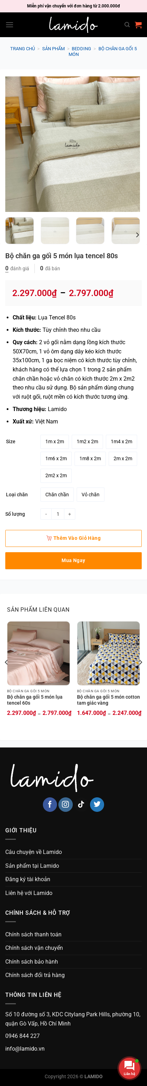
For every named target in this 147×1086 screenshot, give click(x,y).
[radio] (54, 442)
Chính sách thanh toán (33, 934)
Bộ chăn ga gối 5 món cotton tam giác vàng (108, 700)
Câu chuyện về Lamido (33, 852)
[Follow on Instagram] (65, 804)
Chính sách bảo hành (31, 961)
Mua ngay (73, 560)
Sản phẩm (53, 48)
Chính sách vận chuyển (34, 948)
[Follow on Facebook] (50, 804)
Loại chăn (17, 494)
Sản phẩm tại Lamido (32, 865)
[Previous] (6, 676)
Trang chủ (22, 48)
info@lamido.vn (25, 1048)
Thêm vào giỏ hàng (73, 538)
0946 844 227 (22, 1036)
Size (10, 441)
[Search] (127, 24)
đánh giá (17, 268)
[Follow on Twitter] (97, 804)
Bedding (81, 48)
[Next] (137, 235)
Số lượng (15, 514)
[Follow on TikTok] (81, 804)
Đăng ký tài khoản (27, 879)
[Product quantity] (58, 514)
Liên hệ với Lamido (28, 893)
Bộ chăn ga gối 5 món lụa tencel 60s (35, 700)
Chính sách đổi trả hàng (35, 975)
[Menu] (9, 24)
